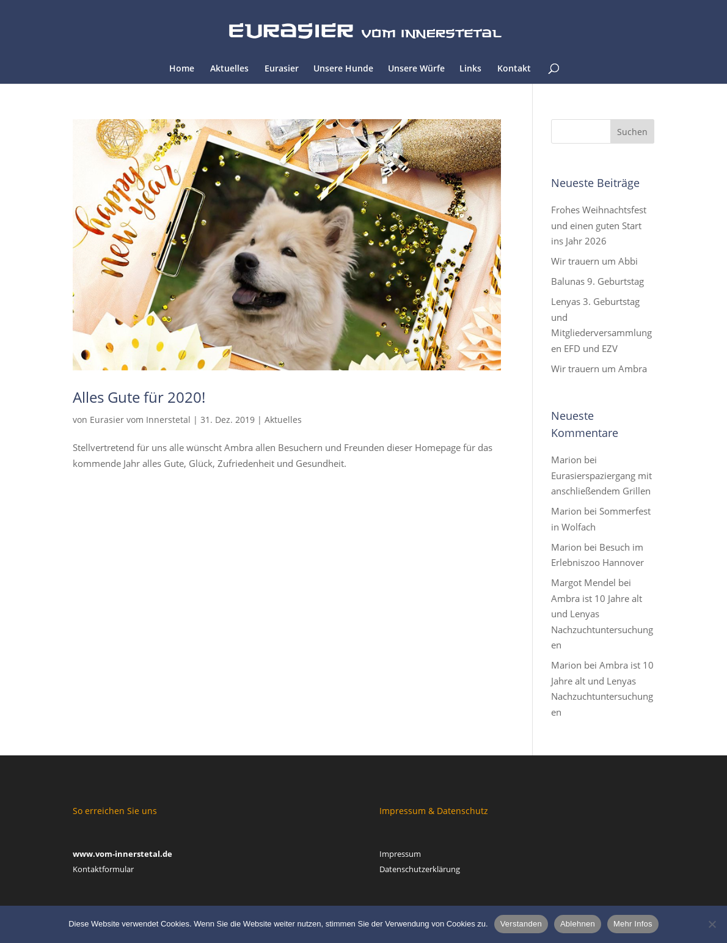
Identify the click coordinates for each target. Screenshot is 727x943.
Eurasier (282, 69)
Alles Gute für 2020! (139, 397)
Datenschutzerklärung (419, 869)
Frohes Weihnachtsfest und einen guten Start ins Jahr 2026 (598, 225)
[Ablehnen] (712, 924)
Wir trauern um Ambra (599, 368)
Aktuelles (229, 69)
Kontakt (514, 69)
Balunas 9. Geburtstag (597, 281)
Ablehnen (577, 923)
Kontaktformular (103, 869)
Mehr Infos (632, 923)
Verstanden (521, 923)
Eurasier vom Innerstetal (140, 419)
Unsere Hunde (343, 69)
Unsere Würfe (416, 69)
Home (181, 69)
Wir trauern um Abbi (594, 261)
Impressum (400, 853)
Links (470, 69)
